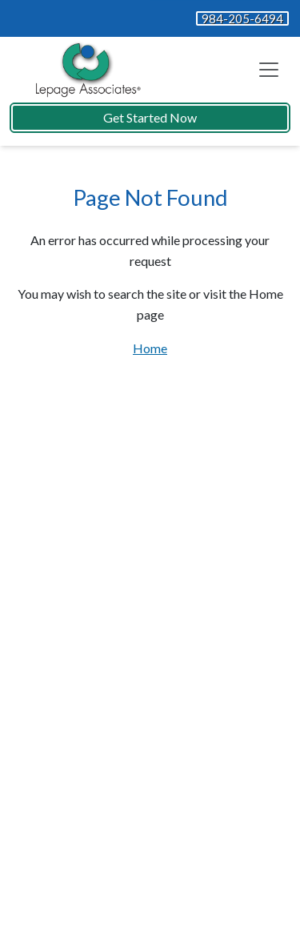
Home (150, 348)
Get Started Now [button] (150, 117)
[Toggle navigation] (268, 69)
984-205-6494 (242, 18)
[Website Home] (85, 70)
